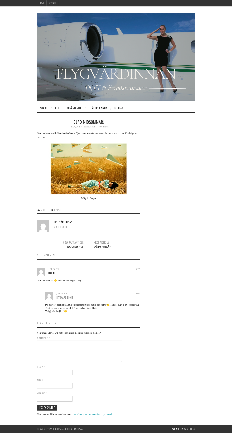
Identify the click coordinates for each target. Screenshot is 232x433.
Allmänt (44, 209)
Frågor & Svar (98, 108)
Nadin (51, 273)
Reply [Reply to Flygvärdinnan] (138, 293)
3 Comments (104, 126)
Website (42, 393)
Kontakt (52, 3)
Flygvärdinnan (89, 126)
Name (41, 367)
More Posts (61, 226)
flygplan (58, 209)
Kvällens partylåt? (102, 246)
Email (41, 380)
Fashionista (177, 428)
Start (44, 108)
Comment (43, 338)
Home (42, 3)
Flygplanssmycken (75, 246)
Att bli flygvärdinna (68, 108)
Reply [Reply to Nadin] (138, 269)
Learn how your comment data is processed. (92, 414)
